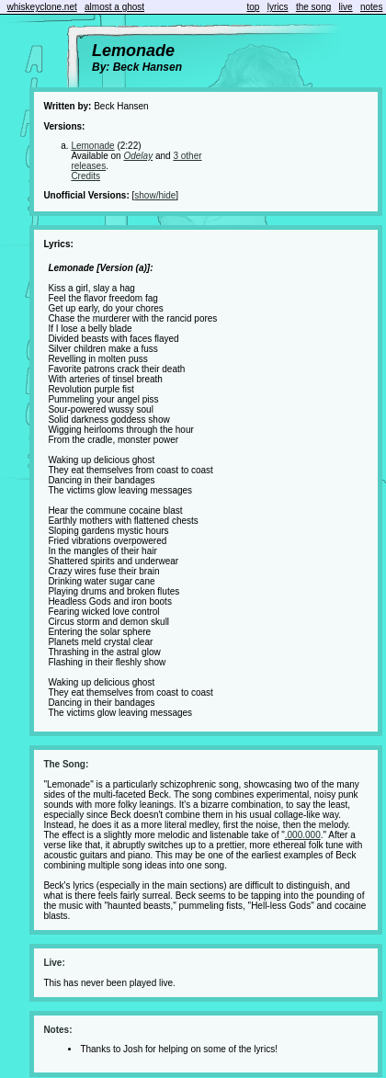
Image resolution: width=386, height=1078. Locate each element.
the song (313, 7)
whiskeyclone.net (42, 7)
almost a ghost (114, 7)
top (253, 7)
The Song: (65, 764)
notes (371, 7)
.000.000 (303, 835)
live (346, 7)
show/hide (155, 195)
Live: (53, 963)
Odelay (138, 156)
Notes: (57, 1030)
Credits (85, 176)
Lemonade (92, 146)
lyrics (278, 7)
